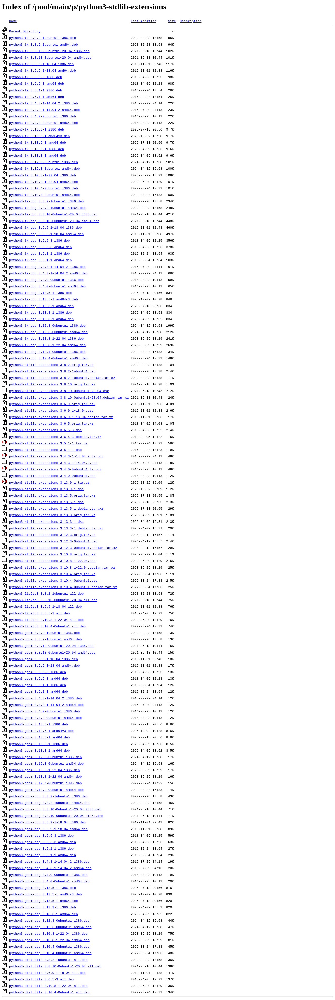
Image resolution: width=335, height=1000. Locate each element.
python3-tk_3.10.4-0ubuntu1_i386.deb (43, 188)
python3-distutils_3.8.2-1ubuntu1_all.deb (48, 959)
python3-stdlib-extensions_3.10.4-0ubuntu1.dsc (53, 580)
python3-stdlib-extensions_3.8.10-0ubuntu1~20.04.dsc (59, 390)
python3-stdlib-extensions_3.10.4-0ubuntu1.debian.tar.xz (63, 587)
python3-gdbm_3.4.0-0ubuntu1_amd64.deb (45, 717)
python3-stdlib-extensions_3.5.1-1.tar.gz (48, 443)
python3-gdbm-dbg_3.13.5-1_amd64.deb (43, 900)
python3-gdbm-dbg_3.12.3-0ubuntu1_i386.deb (49, 920)
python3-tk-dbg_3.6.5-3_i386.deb (39, 240)
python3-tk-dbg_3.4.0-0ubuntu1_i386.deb (46, 279)
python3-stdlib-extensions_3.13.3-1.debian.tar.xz (56, 528)
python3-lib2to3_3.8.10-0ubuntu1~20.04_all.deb (53, 600)
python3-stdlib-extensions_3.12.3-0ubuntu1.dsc (53, 541)
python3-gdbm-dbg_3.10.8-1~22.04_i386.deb (48, 933)
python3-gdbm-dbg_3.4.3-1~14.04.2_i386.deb (49, 861)
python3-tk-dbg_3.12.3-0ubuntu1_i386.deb (47, 325)
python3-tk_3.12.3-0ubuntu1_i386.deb (43, 162)
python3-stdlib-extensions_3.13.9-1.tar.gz (49, 482)
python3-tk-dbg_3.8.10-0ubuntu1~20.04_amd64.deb (54, 221)
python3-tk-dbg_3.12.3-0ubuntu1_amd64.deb (48, 332)
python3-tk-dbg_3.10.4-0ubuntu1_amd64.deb (48, 358)
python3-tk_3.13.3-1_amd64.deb (37, 155)
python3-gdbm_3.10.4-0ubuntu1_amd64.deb (46, 789)
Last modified (143, 21)
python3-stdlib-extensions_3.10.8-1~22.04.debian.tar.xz (62, 567)
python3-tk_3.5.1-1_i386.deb (35, 90)
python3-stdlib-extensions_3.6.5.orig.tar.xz (51, 423)
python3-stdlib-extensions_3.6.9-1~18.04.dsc (51, 410)
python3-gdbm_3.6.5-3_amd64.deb (38, 678)
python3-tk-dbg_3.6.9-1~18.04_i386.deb (45, 227)
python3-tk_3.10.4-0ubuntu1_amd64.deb (44, 194)
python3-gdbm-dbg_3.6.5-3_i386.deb (41, 835)
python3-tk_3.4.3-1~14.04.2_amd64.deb (44, 109)
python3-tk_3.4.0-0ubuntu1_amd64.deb (43, 122)
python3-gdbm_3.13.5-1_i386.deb (38, 724)
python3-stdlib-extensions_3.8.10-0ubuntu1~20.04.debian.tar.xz (69, 397)
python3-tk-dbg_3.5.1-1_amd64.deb (40, 260)
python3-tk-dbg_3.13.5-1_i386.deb (40, 292)
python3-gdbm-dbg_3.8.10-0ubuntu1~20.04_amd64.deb (56, 815)
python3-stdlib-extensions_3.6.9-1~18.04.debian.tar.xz (61, 417)
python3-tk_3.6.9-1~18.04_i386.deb (41, 64)
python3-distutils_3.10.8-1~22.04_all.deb (48, 985)
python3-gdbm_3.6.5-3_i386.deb (37, 672)
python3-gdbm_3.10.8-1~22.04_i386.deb (44, 770)
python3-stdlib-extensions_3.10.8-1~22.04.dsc (52, 560)
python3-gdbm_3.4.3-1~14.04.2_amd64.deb (46, 704)
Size (172, 21)
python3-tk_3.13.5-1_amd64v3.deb (39, 136)
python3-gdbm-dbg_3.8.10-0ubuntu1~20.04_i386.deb (55, 809)
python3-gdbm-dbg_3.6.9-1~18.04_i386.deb (47, 822)
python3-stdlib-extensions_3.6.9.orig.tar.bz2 (52, 404)
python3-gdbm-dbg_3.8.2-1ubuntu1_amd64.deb (49, 802)
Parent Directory (25, 31)
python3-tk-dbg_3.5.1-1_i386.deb (39, 253)
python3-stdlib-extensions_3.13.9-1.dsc (46, 489)
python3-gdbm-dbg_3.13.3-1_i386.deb (42, 907)
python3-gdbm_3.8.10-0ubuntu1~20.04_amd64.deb (52, 652)
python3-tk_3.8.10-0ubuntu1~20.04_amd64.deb (50, 57)
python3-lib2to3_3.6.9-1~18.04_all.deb (45, 606)
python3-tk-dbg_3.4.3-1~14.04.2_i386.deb (47, 266)
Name (13, 21)
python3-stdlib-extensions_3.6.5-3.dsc (45, 430)
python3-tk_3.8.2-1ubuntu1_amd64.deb (43, 44)
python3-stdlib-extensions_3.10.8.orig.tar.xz (52, 554)
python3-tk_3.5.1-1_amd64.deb (36, 96)
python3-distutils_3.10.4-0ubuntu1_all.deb (49, 992)
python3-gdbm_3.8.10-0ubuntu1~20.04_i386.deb (51, 645)
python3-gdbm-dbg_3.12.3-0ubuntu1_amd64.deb (50, 927)
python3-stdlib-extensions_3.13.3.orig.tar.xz (52, 515)
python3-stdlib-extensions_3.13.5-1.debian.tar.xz (56, 508)
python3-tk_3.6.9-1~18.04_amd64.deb (42, 70)
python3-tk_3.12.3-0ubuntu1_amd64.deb (44, 168)
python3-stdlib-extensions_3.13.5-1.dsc (46, 502)
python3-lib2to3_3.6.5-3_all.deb (39, 613)
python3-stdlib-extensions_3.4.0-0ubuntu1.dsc (52, 475)
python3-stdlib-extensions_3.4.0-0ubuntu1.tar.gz (55, 469)
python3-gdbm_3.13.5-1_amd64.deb (39, 737)
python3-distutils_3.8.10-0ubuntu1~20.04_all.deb (55, 966)
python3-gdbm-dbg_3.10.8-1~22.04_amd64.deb (49, 940)
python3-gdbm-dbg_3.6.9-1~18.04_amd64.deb (48, 829)
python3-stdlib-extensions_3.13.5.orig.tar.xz (52, 495)
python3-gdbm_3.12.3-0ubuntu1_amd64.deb (46, 763)
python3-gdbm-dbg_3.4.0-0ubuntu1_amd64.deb (49, 881)
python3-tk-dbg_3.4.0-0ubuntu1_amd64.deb (47, 286)
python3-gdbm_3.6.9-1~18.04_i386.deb (43, 659)
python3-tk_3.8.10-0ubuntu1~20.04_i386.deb (49, 51)
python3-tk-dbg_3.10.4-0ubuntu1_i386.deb (47, 351)
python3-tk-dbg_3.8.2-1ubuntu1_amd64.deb (47, 207)
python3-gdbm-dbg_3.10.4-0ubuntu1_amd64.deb (50, 953)
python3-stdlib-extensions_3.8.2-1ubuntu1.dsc (52, 371)
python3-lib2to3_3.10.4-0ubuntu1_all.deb (47, 626)
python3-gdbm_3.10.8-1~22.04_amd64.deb (45, 776)
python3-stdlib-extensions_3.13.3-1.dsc (46, 521)
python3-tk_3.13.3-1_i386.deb (36, 149)
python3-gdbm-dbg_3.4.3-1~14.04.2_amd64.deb (50, 868)
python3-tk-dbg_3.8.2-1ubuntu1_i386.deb (46, 201)
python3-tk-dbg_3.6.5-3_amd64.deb (40, 247)
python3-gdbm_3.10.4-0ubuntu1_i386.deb (45, 783)
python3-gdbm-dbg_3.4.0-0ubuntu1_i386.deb (48, 874)
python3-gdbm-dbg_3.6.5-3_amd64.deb (42, 842)
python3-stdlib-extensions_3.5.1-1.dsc (45, 449)
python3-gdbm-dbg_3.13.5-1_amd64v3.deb (45, 894)
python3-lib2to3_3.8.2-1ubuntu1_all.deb (46, 593)
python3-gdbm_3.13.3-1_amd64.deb (39, 750)
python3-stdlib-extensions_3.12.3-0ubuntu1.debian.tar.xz (63, 547)
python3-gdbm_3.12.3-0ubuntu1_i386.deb (45, 757)
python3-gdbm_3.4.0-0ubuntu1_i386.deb (44, 711)
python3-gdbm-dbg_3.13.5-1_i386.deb (42, 887)
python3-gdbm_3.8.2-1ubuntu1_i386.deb (44, 632)
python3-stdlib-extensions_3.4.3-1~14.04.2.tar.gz (56, 456)
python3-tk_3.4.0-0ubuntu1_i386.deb (42, 116)
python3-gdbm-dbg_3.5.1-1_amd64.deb (42, 855)
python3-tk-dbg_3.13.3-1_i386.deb (40, 312)
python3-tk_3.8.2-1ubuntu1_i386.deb (42, 37)
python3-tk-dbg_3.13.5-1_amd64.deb (41, 305)
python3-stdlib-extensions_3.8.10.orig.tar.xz (52, 384)
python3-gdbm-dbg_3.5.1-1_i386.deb (41, 848)
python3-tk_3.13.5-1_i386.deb (36, 129)
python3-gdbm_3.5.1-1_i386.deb (37, 685)
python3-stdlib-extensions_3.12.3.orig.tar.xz (52, 534)
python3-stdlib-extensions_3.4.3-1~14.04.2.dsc (53, 462)
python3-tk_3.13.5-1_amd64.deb (37, 142)
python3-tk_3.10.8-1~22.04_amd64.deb (43, 181)
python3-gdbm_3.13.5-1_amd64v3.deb (41, 730)
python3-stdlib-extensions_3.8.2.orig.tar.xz (51, 364)
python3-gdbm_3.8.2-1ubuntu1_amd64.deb (45, 639)
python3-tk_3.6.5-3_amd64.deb (36, 83)
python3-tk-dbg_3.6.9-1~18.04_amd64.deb (46, 234)
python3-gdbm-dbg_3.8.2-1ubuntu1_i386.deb (48, 796)
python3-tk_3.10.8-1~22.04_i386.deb (42, 175)
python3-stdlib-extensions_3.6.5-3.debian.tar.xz (55, 436)
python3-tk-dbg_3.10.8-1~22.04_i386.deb (46, 338)
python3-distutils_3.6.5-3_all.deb (41, 979)
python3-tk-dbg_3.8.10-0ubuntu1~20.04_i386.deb (53, 214)
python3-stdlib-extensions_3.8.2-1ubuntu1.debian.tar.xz (62, 377)
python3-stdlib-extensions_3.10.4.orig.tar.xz (52, 574)
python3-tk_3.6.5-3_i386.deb (35, 77)
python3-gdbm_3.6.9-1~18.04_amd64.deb (44, 665)
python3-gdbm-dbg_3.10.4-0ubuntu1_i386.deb (49, 946)
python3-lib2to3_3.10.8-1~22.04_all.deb (46, 619)
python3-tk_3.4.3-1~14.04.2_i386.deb (43, 103)
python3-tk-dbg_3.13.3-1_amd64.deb (41, 319)
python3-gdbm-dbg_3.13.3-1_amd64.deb (43, 913)
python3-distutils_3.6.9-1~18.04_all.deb (47, 972)
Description (190, 21)
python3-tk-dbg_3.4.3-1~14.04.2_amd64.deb (48, 273)
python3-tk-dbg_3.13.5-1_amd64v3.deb (43, 299)
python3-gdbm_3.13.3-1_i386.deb (38, 744)
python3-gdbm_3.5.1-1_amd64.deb (38, 691)
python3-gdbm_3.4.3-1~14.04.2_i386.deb (45, 698)
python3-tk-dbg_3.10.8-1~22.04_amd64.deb (47, 345)
